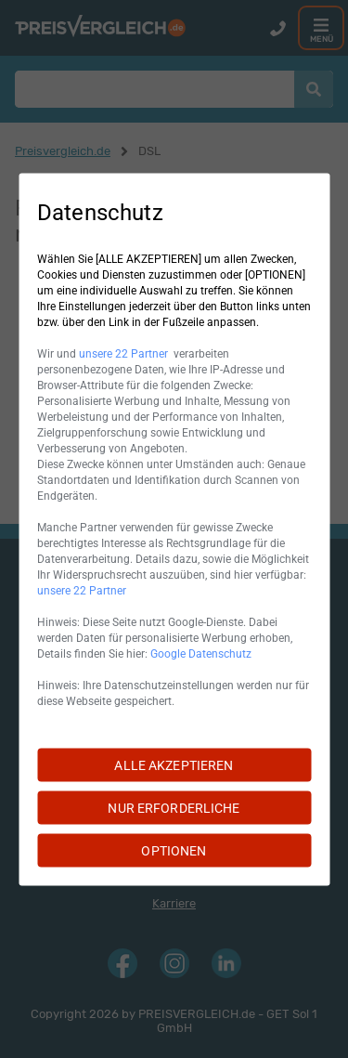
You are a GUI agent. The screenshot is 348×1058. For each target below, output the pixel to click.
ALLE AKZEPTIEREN (173, 764)
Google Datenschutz (200, 653)
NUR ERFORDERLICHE (173, 807)
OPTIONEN (173, 849)
